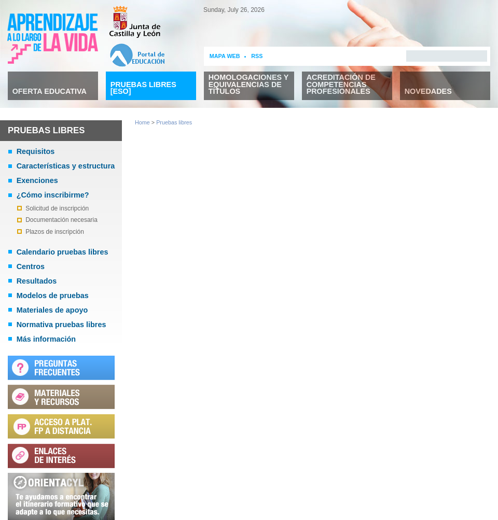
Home (142, 122)
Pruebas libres (174, 122)
